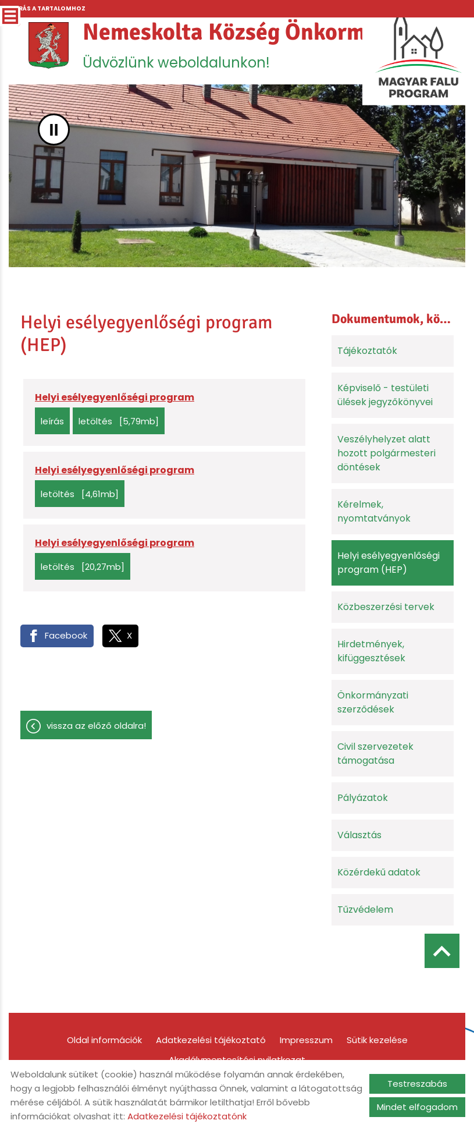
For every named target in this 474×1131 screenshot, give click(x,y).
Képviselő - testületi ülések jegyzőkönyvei (385, 395)
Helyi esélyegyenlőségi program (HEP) (388, 562)
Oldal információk (104, 1040)
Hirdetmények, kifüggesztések (371, 651)
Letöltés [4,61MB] (80, 494)
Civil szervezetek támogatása (375, 753)
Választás (359, 835)
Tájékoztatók (367, 350)
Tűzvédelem (365, 909)
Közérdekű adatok (378, 872)
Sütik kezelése (377, 1040)
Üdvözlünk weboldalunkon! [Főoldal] (264, 44)
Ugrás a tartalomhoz (47, 8)
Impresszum (306, 1040)
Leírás (52, 421)
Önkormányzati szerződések (372, 702)
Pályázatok (362, 797)
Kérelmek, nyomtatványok (374, 511)
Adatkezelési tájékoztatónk (187, 1116)
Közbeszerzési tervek (385, 607)
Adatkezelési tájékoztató (211, 1040)
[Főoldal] (48, 45)
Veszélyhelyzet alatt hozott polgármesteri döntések (386, 453)
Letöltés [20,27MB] (82, 567)
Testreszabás (417, 1083)
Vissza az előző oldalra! (96, 725)
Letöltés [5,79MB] (119, 421)
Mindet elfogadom (417, 1107)
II (54, 129)
